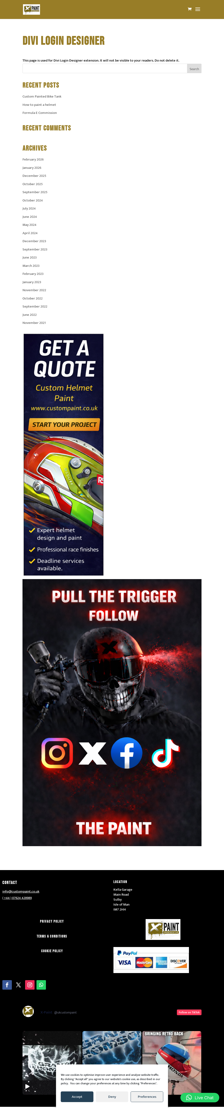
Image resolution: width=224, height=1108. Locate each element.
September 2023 (34, 249)
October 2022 (32, 298)
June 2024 (29, 217)
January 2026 (31, 168)
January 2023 (31, 282)
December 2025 (34, 176)
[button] (199, 1097)
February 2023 (33, 274)
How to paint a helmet (39, 105)
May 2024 (29, 225)
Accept (77, 1097)
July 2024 (29, 208)
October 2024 (32, 200)
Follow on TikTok (189, 1012)
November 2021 (34, 323)
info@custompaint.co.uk (20, 891)
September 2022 (34, 306)
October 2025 (32, 184)
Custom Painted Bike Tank (41, 96)
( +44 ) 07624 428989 (17, 898)
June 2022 (29, 315)
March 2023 (31, 266)
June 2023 (29, 257)
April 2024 (30, 233)
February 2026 (33, 159)
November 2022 (34, 290)
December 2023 (34, 241)
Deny (112, 1097)
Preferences (147, 1097)
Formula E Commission (39, 113)
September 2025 (34, 192)
